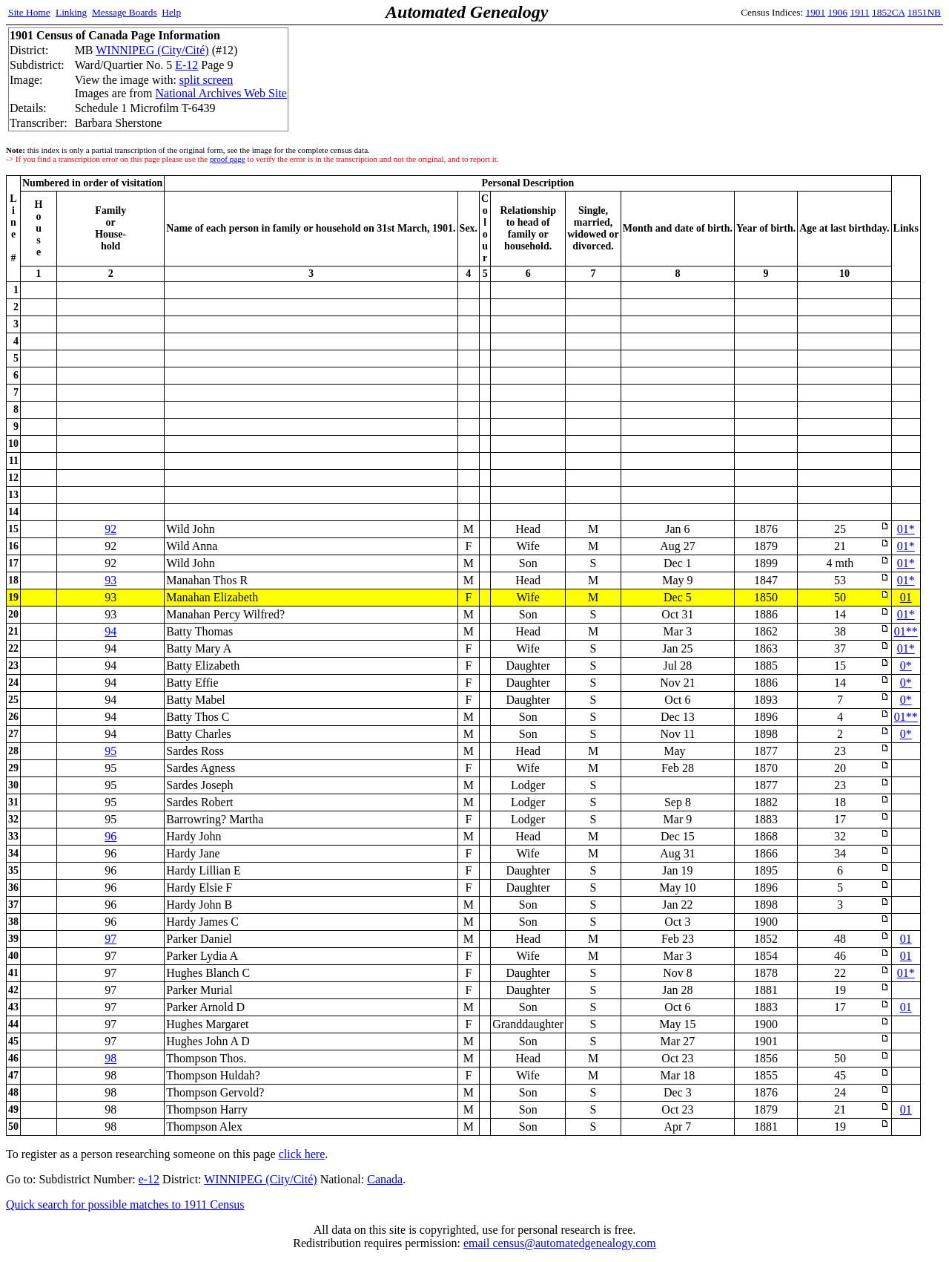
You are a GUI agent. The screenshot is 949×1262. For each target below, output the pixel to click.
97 (110, 938)
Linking (71, 12)
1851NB (924, 12)
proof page (227, 158)
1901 (816, 12)
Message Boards (124, 12)
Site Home (29, 12)
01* (906, 529)
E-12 (186, 65)
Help (171, 12)
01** (906, 631)
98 (110, 1058)
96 (110, 836)
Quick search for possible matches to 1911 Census (125, 1204)
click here (302, 1154)
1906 (838, 12)
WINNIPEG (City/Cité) (152, 50)
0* (906, 665)
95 (110, 751)
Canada (385, 1179)
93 (110, 580)
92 (110, 529)
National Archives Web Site (221, 93)
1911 (860, 12)
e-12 (149, 1179)
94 (110, 631)
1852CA (888, 12)
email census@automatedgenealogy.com (559, 1243)
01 (906, 597)
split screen (206, 79)
